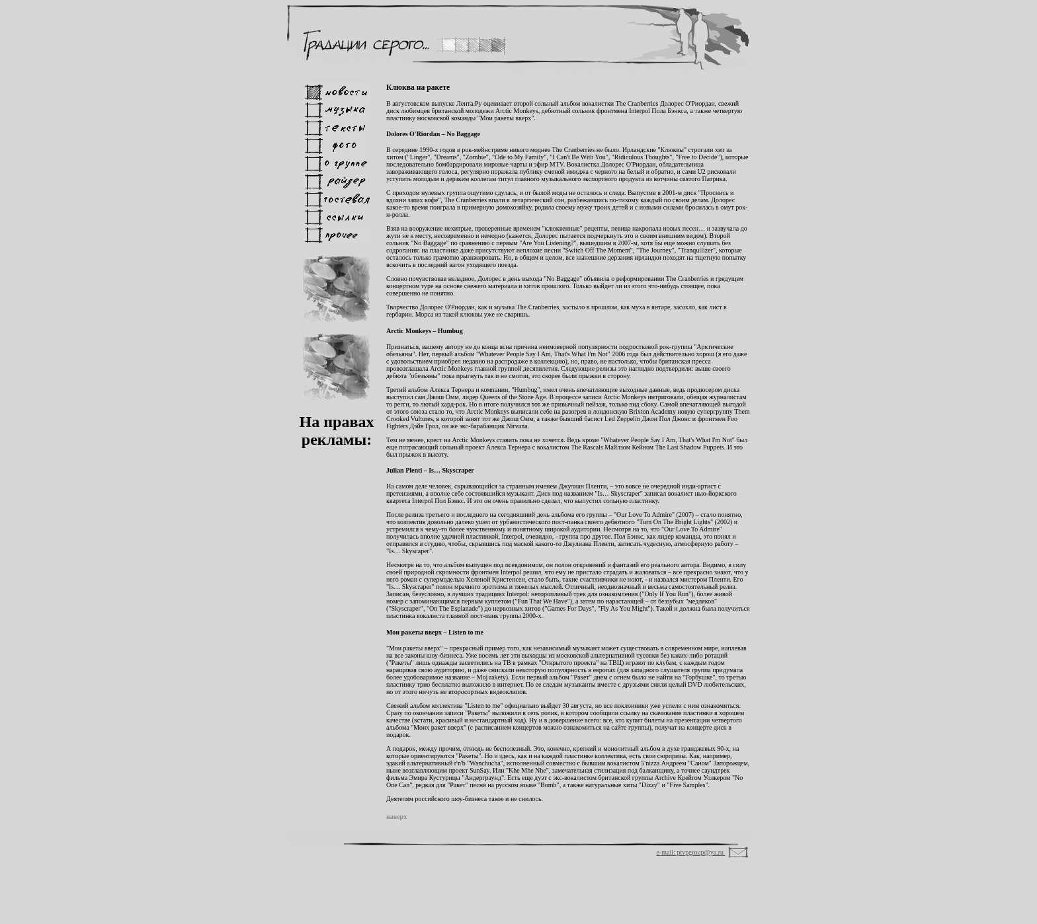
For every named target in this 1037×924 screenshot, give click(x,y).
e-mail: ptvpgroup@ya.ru (691, 852)
